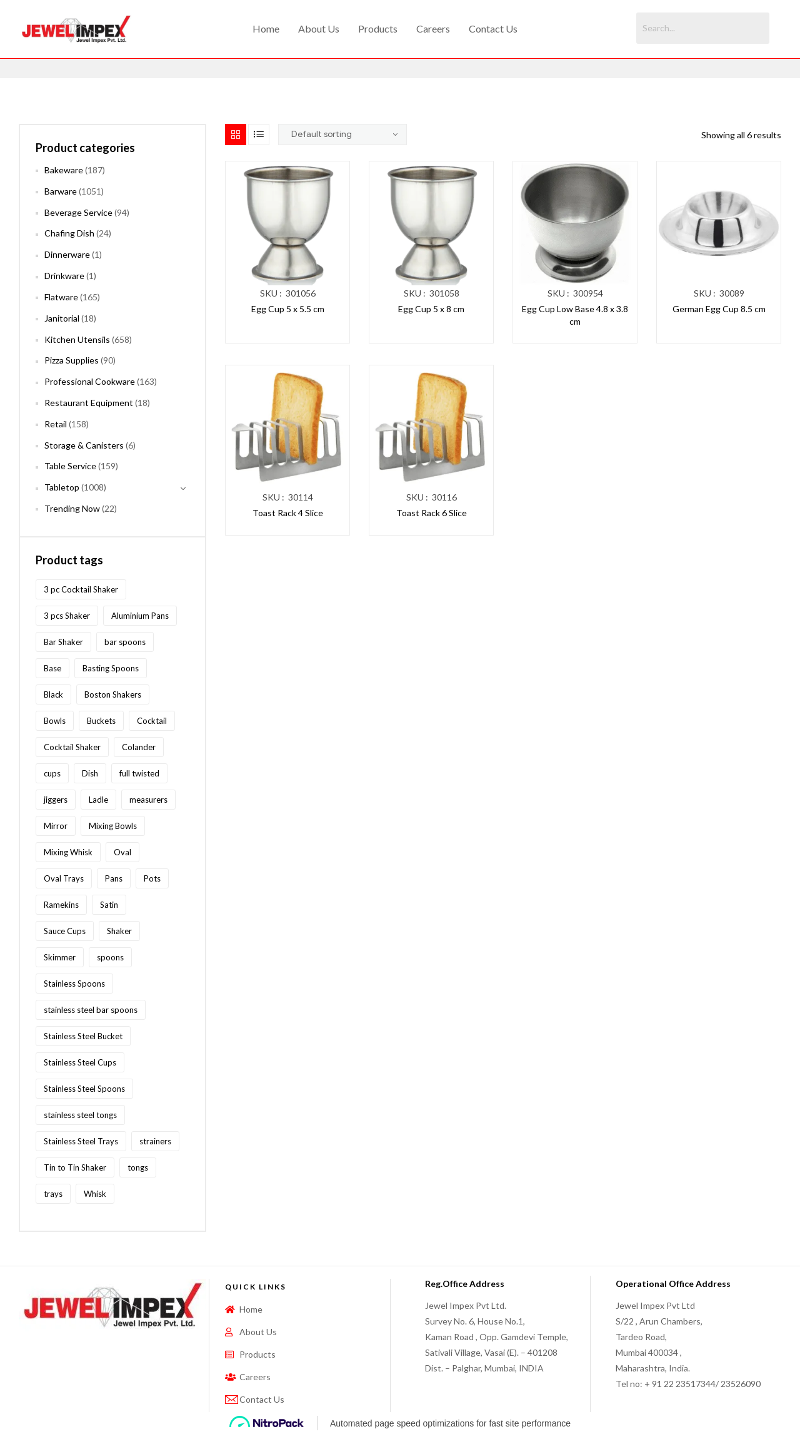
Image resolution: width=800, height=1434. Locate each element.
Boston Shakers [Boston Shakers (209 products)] (112, 694)
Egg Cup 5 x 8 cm (431, 308)
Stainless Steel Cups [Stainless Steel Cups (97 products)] (80, 1062)
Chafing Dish (69, 233)
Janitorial (61, 318)
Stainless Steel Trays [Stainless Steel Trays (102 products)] (81, 1141)
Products (378, 28)
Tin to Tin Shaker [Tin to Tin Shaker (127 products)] (75, 1167)
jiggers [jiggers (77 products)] (56, 800)
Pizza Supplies (71, 360)
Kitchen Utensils (77, 339)
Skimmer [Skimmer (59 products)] (60, 957)
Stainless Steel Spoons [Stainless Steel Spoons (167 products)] (84, 1089)
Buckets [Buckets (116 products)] (101, 721)
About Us (318, 28)
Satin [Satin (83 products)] (109, 905)
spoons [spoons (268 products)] (110, 957)
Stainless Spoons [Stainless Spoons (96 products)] (74, 984)
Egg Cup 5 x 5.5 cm (287, 308)
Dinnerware (67, 254)
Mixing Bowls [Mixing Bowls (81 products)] (113, 826)
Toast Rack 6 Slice (431, 512)
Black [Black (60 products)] (53, 694)
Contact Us (493, 28)
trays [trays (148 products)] (53, 1194)
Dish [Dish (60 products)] (90, 773)
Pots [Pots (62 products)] (152, 878)
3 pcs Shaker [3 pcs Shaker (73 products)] (67, 616)
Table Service (70, 465)
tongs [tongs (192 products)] (138, 1167)
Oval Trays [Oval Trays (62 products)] (64, 878)
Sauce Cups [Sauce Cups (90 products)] (65, 931)
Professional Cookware (89, 381)
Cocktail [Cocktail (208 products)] (152, 721)
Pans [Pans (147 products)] (113, 878)
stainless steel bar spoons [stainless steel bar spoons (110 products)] (91, 1010)
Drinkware (64, 275)
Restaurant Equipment (88, 402)
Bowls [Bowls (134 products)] (55, 721)
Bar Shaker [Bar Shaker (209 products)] (63, 642)
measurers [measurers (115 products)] (148, 800)
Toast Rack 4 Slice (287, 512)
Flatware (61, 297)
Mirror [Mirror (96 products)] (56, 826)
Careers (433, 28)
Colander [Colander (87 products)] (139, 747)
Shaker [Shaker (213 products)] (119, 931)
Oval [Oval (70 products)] (122, 852)
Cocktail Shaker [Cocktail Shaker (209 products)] (72, 747)
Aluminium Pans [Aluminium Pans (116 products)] (140, 616)
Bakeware (63, 170)
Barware (60, 191)
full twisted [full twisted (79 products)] (139, 773)
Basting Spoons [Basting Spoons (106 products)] (110, 668)
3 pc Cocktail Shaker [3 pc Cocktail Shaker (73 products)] (81, 589)
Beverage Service (78, 212)
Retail (55, 424)
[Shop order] (342, 134)
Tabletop (61, 487)
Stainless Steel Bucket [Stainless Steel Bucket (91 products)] (83, 1036)
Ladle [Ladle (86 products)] (98, 800)
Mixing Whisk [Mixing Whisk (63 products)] (68, 852)
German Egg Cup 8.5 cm (719, 308)
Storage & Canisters (84, 445)
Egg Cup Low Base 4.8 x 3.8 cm (575, 315)
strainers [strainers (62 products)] (155, 1141)
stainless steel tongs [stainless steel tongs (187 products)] (80, 1115)
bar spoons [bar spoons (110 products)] (125, 642)
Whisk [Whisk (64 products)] (95, 1194)
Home (265, 28)
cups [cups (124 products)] (52, 773)
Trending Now (72, 508)
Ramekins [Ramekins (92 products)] (61, 905)
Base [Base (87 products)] (52, 668)
